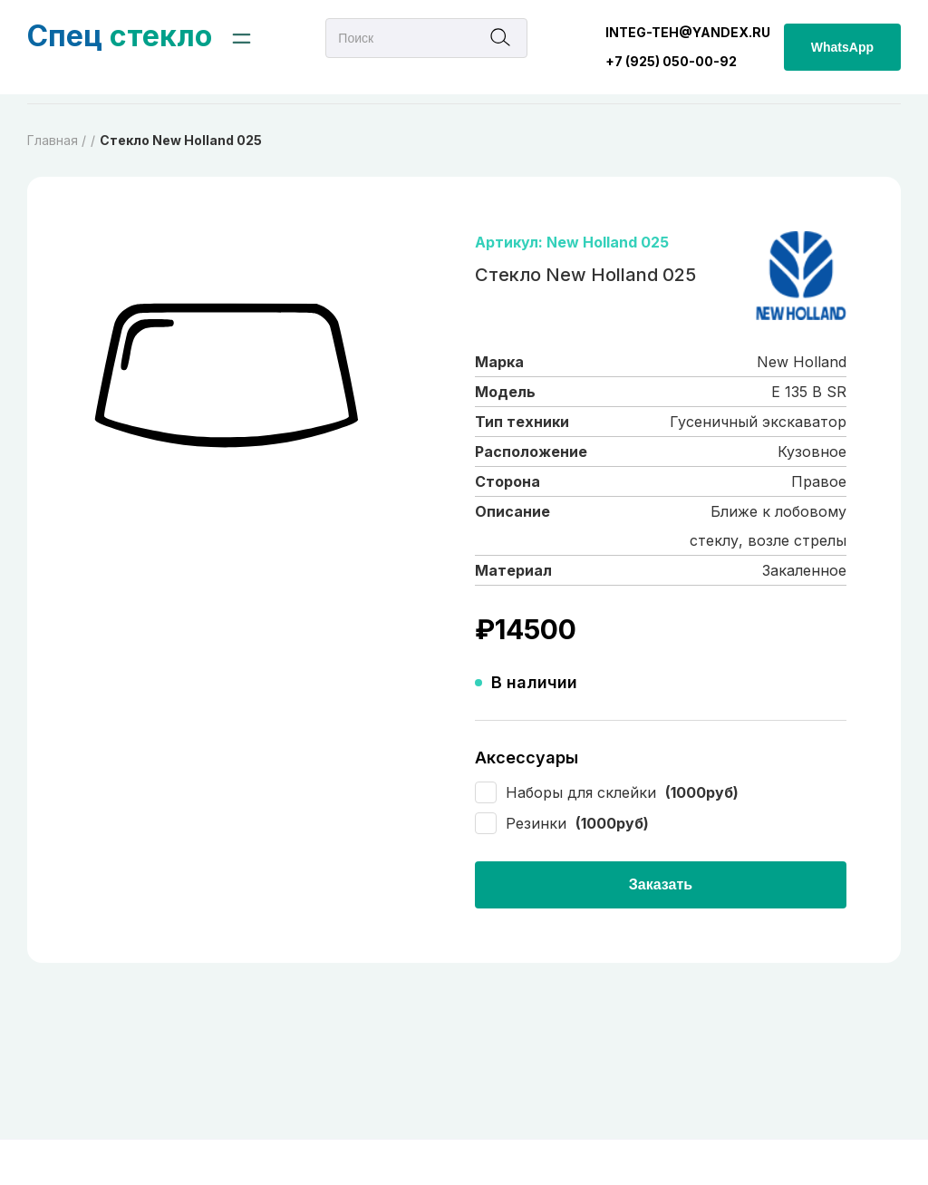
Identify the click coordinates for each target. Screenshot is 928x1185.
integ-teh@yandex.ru (687, 32)
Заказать (660, 884)
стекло (119, 35)
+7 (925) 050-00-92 (671, 61)
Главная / (56, 140)
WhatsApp (842, 47)
